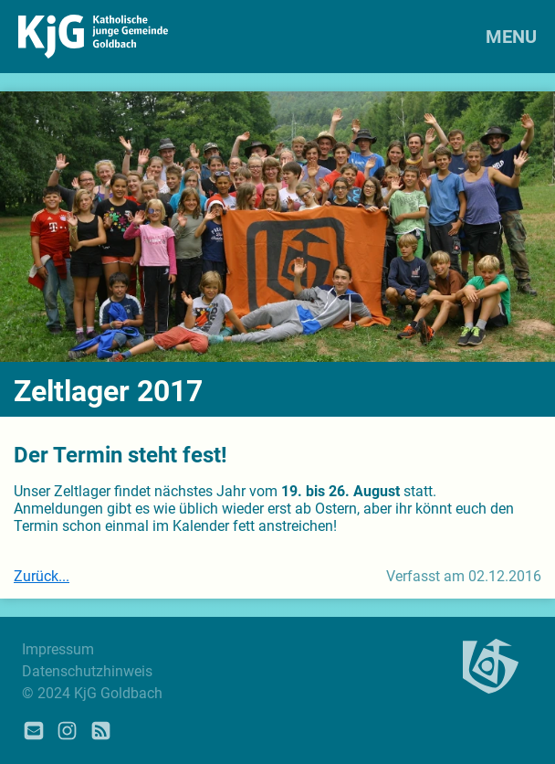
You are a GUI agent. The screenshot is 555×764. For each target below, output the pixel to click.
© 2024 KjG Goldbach (92, 693)
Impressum (58, 649)
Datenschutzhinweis (87, 671)
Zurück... (41, 576)
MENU (511, 37)
